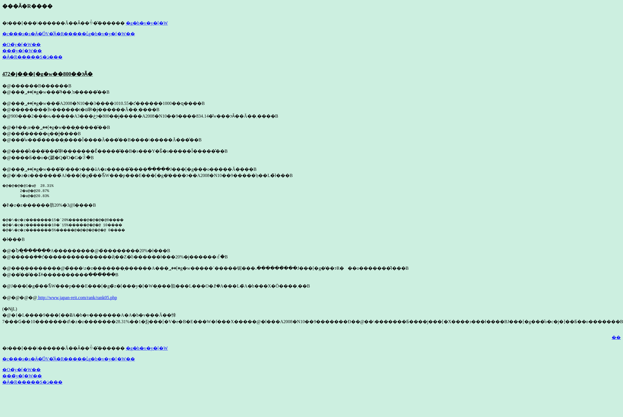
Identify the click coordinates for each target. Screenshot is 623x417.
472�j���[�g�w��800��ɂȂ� (47, 74)
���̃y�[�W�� (22, 50)
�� (616, 337)
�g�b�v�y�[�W (147, 23)
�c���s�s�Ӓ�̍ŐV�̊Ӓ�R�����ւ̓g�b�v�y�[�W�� (68, 33)
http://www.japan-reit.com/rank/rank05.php (77, 297)
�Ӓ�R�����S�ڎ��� (32, 57)
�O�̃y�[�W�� (21, 44)
